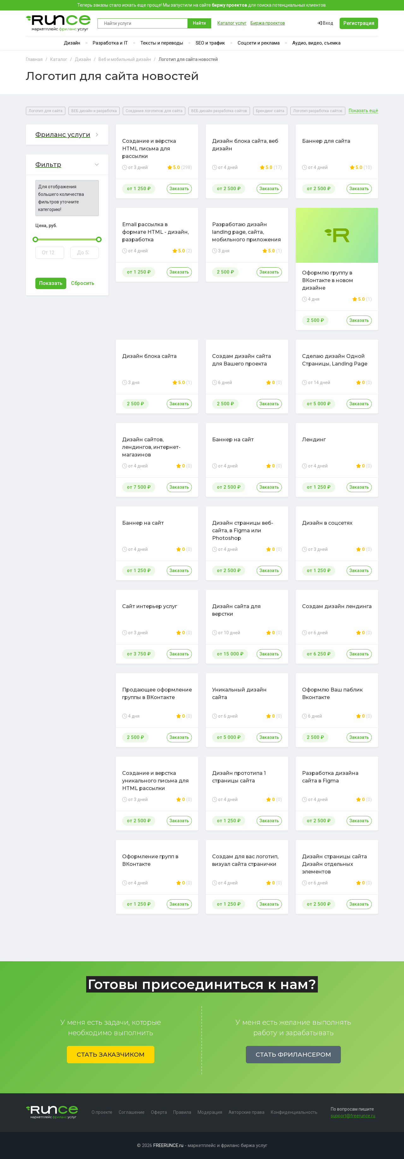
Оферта (159, 1112)
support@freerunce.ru (353, 1115)
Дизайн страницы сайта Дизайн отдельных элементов (334, 864)
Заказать (179, 188)
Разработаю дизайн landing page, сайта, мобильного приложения (246, 232)
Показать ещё (363, 110)
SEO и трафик (210, 43)
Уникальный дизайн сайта (239, 693)
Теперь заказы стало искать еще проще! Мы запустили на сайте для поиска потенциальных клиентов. (202, 5)
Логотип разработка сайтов (317, 111)
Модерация (210, 1112)
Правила (182, 1112)
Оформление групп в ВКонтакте (150, 860)
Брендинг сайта (270, 111)
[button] (67, 134)
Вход (325, 23)
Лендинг (314, 440)
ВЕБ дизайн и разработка (94, 111)
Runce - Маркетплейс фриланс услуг (58, 23)
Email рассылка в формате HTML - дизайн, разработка (155, 232)
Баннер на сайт (233, 440)
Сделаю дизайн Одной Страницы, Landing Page (334, 360)
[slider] (35, 239)
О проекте (102, 1112)
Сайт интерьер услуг (149, 606)
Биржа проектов (268, 23)
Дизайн (72, 43)
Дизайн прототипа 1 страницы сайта (239, 777)
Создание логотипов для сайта (154, 111)
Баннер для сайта (326, 141)
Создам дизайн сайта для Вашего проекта (241, 360)
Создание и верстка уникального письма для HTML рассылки (155, 780)
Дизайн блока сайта (149, 356)
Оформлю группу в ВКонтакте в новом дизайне (327, 280)
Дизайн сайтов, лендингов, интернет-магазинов (151, 447)
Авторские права (246, 1112)
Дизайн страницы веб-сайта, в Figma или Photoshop (242, 530)
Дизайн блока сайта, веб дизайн (245, 145)
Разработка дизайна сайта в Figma (330, 777)
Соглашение (132, 1112)
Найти (199, 23)
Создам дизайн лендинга (337, 606)
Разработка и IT (110, 43)
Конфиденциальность (294, 1112)
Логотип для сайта (45, 111)
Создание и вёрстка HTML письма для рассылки (149, 148)
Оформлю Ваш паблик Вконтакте (332, 693)
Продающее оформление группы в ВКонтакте (157, 693)
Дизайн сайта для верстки (236, 610)
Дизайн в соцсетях (327, 523)
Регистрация (358, 23)
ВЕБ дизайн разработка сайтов (219, 111)
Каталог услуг (232, 23)
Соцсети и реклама (259, 43)
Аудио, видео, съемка (316, 43)
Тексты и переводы (161, 43)
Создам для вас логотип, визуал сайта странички (245, 860)
